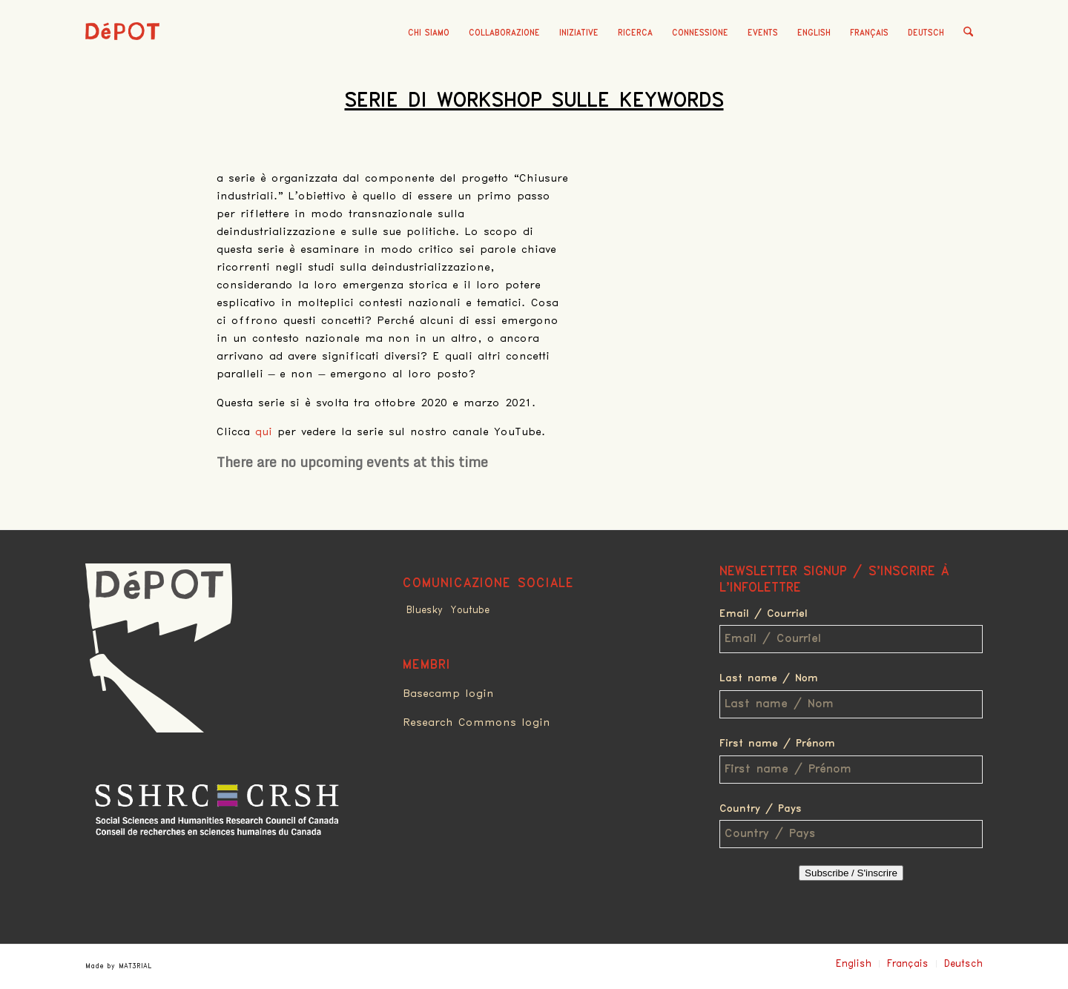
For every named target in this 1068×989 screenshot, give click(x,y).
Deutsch (926, 33)
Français (869, 33)
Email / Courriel (763, 614)
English (814, 33)
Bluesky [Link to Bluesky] (424, 610)
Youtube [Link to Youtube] (470, 610)
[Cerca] (968, 33)
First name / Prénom (777, 744)
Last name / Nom (768, 678)
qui (263, 432)
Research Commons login (476, 723)
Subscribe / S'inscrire (851, 873)
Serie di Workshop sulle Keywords (534, 101)
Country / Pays (760, 809)
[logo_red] (122, 55)
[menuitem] (428, 33)
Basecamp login (448, 694)
